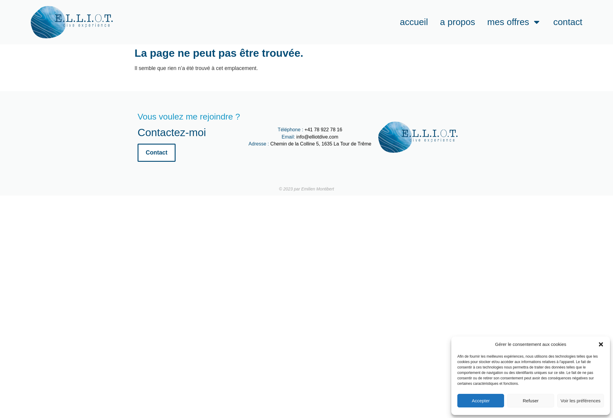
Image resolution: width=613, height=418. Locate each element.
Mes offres (514, 22)
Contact (567, 22)
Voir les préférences (581, 400)
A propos (457, 22)
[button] (601, 344)
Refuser (531, 400)
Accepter (481, 400)
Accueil (414, 22)
